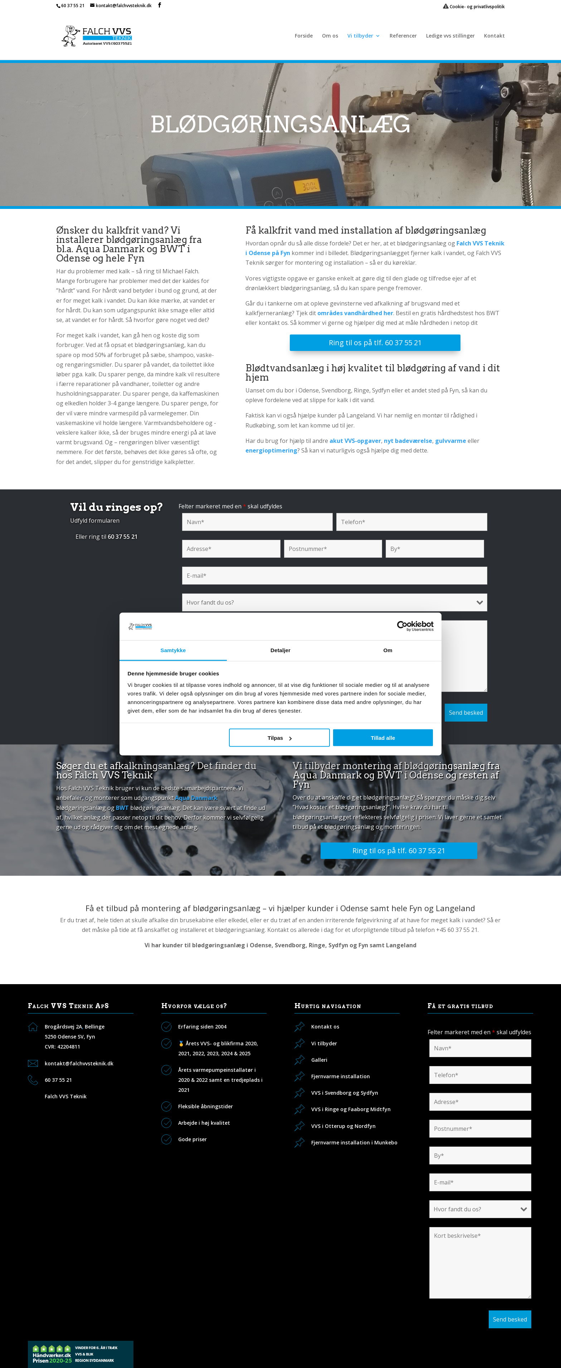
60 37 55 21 (72, 6)
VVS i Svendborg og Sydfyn (344, 1092)
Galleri (319, 1059)
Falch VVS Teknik (66, 1096)
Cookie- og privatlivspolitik (474, 7)
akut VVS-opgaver (355, 441)
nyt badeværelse (408, 441)
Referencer (403, 36)
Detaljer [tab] (280, 650)
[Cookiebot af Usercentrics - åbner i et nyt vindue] (402, 626)
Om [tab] (387, 650)
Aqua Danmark (196, 798)
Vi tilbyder (360, 36)
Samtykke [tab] (173, 650)
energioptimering (271, 450)
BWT (122, 808)
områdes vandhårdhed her (355, 313)
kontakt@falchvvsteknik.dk (79, 1063)
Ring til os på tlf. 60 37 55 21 (375, 342)
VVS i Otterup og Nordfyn (343, 1126)
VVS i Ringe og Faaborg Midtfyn (351, 1109)
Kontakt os (325, 1026)
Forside (304, 36)
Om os (330, 36)
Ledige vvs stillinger (450, 36)
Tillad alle (383, 738)
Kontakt (494, 36)
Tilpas (280, 738)
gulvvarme (450, 441)
